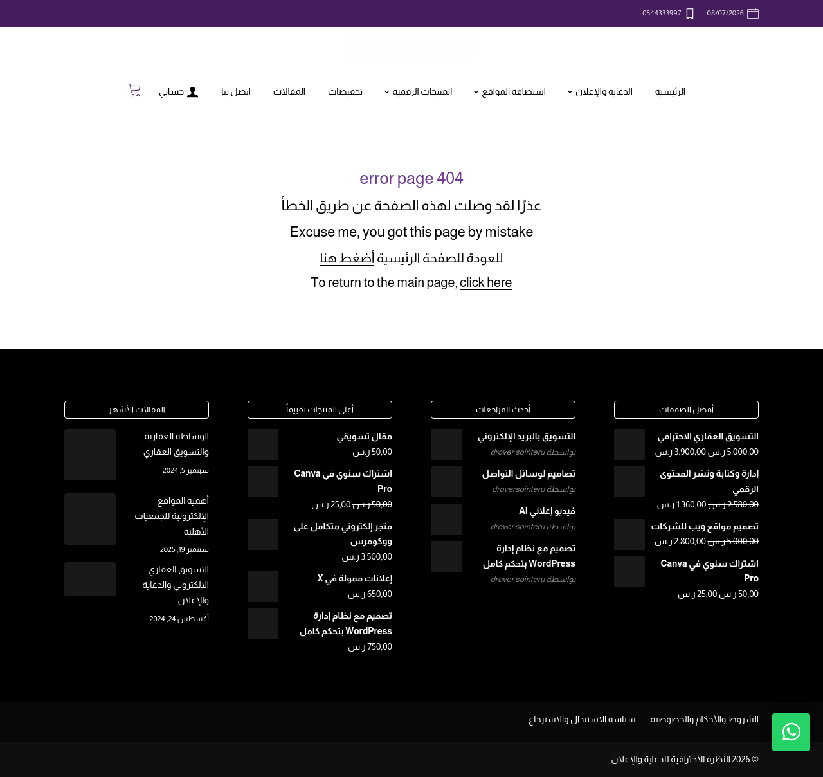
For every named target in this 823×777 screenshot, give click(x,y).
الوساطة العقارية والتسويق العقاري (176, 444)
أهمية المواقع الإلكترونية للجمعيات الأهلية (171, 515)
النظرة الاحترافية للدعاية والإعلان (670, 759)
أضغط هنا (347, 258)
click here (486, 282)
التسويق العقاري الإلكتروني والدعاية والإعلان (175, 584)
